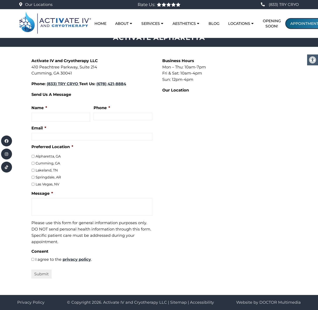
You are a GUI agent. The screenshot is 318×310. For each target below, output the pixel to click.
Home (100, 23)
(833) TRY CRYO (284, 4)
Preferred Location (52, 146)
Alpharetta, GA (48, 156)
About (122, 23)
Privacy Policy (30, 302)
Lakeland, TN (47, 170)
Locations (239, 23)
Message (42, 193)
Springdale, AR (48, 177)
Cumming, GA (48, 163)
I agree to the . (63, 259)
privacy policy (77, 259)
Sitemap (178, 302)
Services (150, 23)
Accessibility (202, 302)
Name (39, 107)
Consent (39, 251)
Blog (214, 23)
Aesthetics (184, 23)
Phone (102, 107)
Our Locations (38, 4)
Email (38, 128)
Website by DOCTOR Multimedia (268, 302)
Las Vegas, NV (47, 184)
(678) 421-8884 (111, 83)
